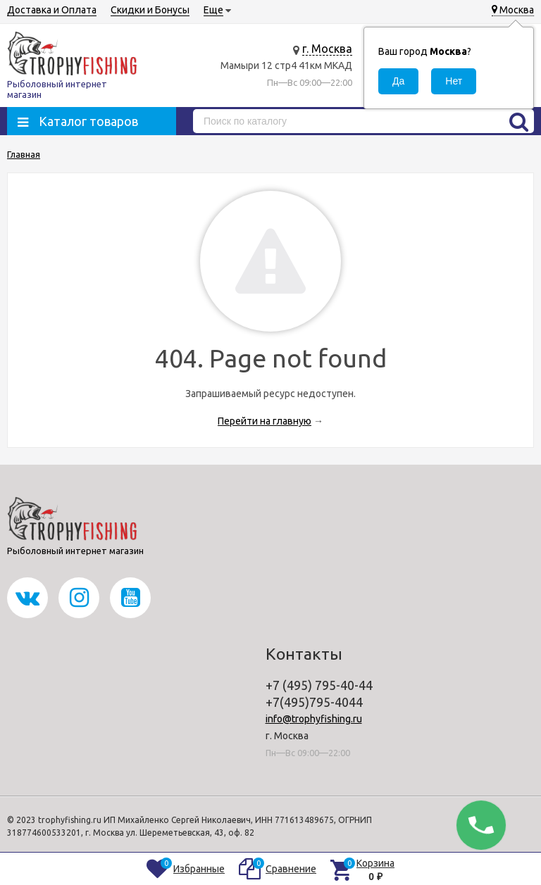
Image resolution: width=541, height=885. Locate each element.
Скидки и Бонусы (150, 9)
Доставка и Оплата (52, 9)
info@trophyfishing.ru (314, 718)
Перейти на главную (264, 421)
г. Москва (327, 48)
